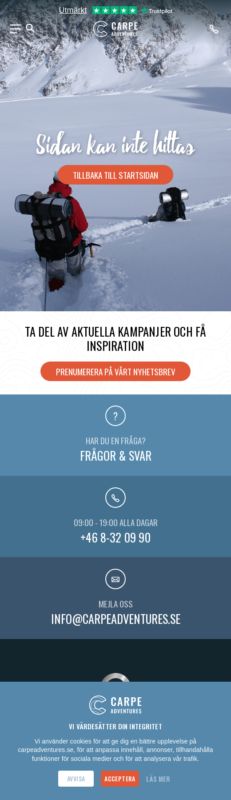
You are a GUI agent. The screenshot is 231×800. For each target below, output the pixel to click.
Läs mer (158, 779)
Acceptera (119, 778)
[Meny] (15, 28)
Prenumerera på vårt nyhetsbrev (115, 371)
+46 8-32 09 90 (115, 537)
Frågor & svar (115, 455)
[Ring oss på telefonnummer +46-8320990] (216, 29)
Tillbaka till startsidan (115, 175)
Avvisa (76, 778)
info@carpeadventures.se (115, 618)
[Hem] (115, 28)
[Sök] (30, 29)
